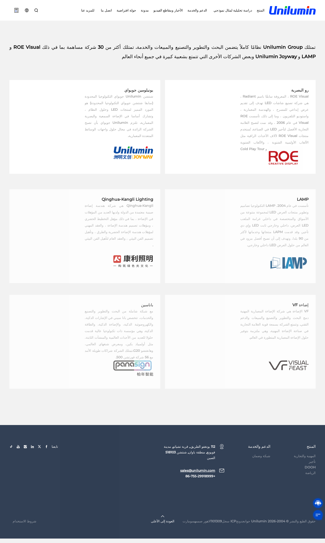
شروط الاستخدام (24, 533)
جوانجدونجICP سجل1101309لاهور (226, 533)
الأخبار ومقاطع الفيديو (168, 12)
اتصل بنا (105, 12)
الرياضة (310, 484)
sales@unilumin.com (197, 482)
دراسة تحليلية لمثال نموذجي (232, 12)
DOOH (310, 479)
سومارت (189, 533)
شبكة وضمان (261, 468)
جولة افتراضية (126, 12)
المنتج (260, 12)
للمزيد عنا (87, 12)
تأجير (312, 473)
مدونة (145, 12)
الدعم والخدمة (197, 12)
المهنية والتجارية (305, 468)
